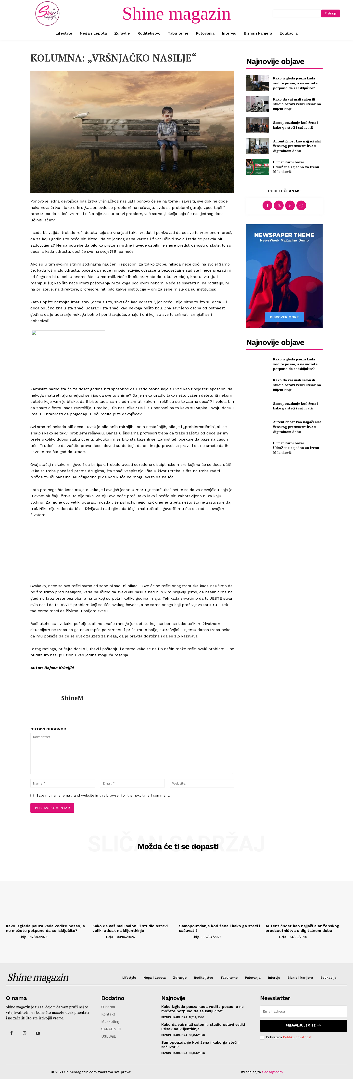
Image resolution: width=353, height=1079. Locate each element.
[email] (303, 1011)
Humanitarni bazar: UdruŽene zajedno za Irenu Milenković (296, 167)
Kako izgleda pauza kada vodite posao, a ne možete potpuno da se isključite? (295, 83)
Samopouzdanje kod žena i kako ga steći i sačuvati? (295, 125)
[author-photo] (12, 937)
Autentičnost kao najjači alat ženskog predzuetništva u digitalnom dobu (297, 146)
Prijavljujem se (303, 1025)
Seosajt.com (272, 1072)
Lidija (22, 937)
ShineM (72, 697)
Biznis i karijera (174, 1017)
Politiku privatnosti (297, 1037)
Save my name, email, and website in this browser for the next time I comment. (103, 795)
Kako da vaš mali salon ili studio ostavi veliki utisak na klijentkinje (297, 104)
